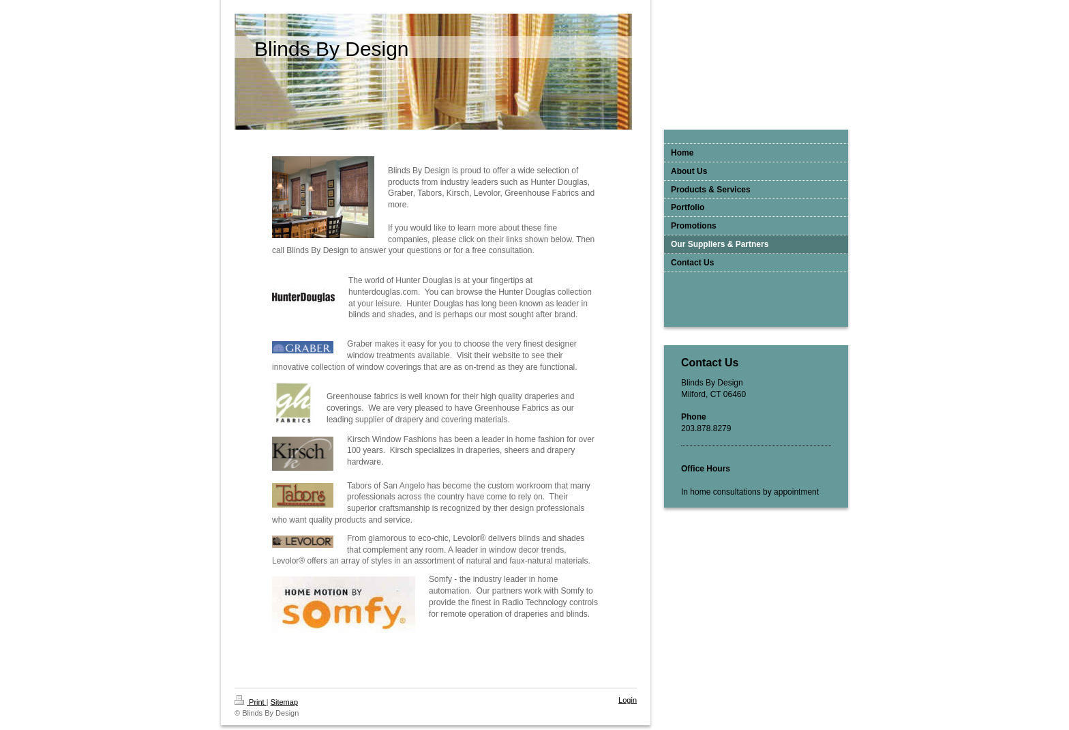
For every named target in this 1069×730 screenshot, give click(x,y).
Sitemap (284, 702)
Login (627, 700)
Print (251, 702)
